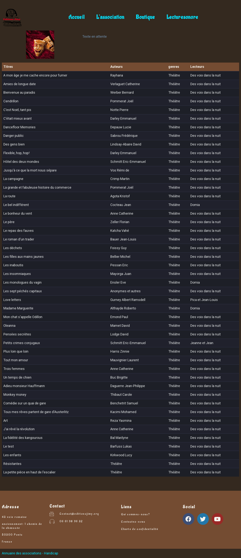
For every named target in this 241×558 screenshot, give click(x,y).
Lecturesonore (182, 17)
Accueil (76, 17)
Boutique (145, 17)
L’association (110, 17)
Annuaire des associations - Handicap (30, 553)
